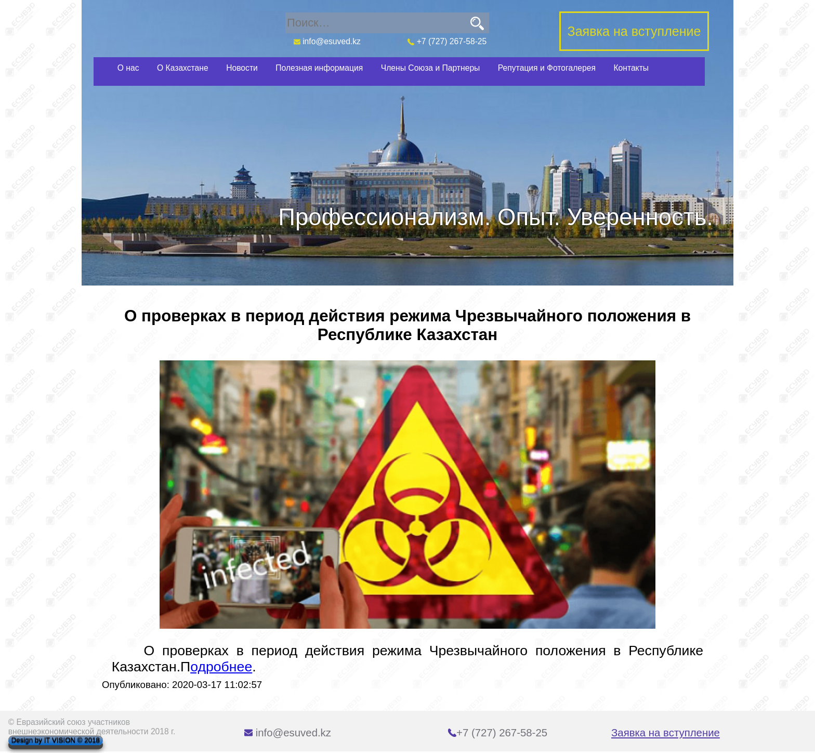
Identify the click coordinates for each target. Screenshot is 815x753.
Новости (242, 67)
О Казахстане (182, 67)
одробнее (221, 666)
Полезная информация (319, 67)
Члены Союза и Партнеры (430, 67)
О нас (128, 67)
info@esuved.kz (326, 41)
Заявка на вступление (665, 732)
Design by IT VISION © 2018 (55, 741)
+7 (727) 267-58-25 (447, 41)
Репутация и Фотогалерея (547, 67)
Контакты (631, 67)
